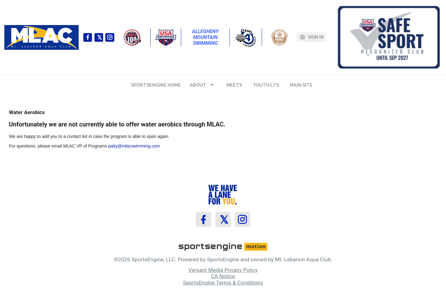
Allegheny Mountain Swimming (206, 37)
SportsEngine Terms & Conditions (223, 283)
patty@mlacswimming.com (134, 145)
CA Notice (223, 276)
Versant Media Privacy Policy (222, 270)
